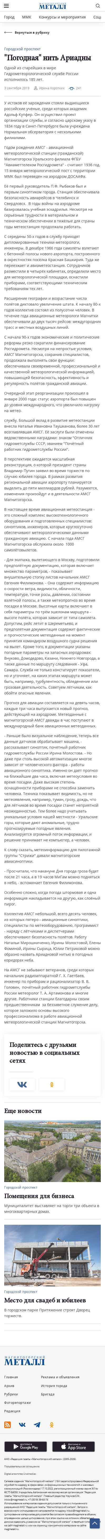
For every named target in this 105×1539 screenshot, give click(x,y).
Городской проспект (22, 48)
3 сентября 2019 (16, 88)
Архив (9, 1386)
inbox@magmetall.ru (15, 1499)
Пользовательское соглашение (21, 1466)
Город (9, 16)
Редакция (12, 1411)
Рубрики (11, 1394)
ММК (26, 16)
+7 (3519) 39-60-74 (38, 1499)
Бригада (48, 1394)
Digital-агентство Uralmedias (20, 1474)
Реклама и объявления (60, 1377)
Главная (11, 1377)
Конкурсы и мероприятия (63, 16)
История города (54, 1386)
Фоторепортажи (17, 1402)
